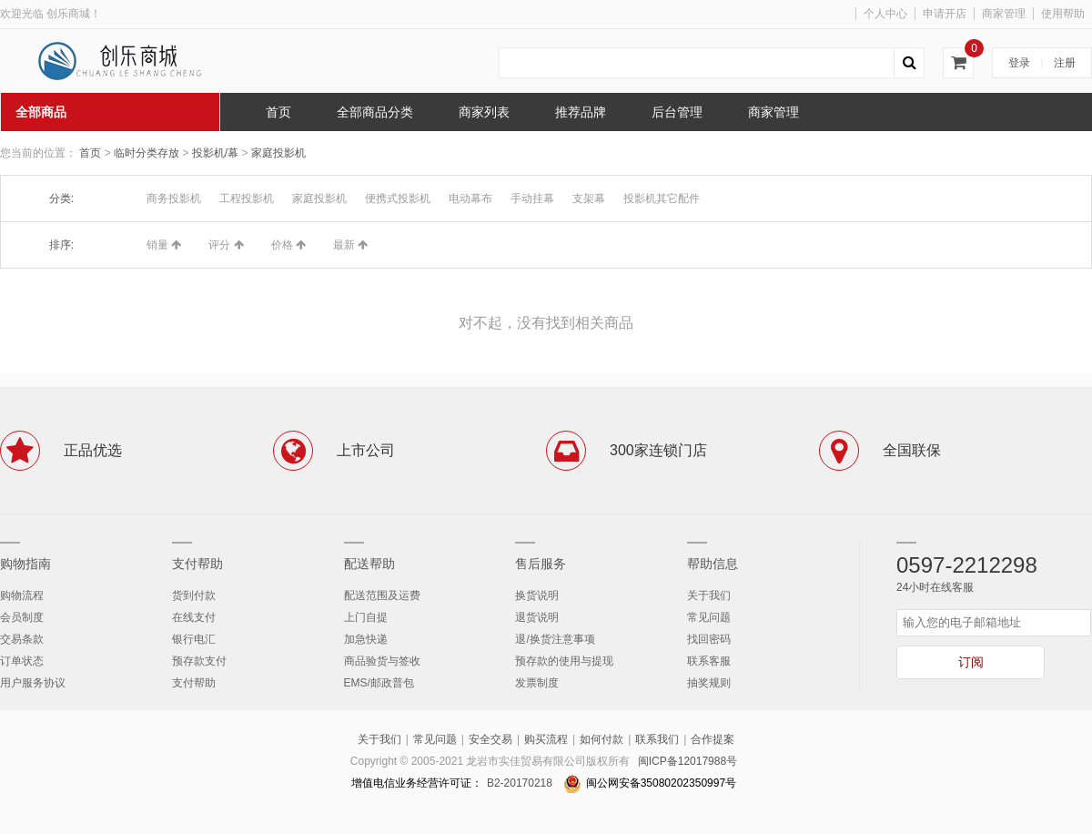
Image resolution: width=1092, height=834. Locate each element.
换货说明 (537, 595)
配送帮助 (369, 563)
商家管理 (1004, 13)
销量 (164, 245)
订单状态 (22, 661)
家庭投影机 (278, 153)
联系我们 (657, 739)
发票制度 (537, 682)
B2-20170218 (519, 783)
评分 (225, 245)
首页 (90, 153)
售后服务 (540, 563)
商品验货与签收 (382, 661)
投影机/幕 (217, 153)
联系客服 (709, 661)
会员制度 (22, 617)
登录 (1019, 62)
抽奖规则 (709, 682)
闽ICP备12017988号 (687, 761)
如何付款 (601, 739)
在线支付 (194, 617)
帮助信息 (712, 563)
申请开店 (944, 13)
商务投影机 (174, 198)
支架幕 (588, 198)
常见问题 (709, 617)
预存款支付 (199, 661)
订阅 (971, 662)
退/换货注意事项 (554, 639)
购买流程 (546, 739)
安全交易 (490, 739)
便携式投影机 (397, 198)
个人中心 (885, 13)
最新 (350, 245)
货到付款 (194, 595)
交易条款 (22, 639)
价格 (288, 245)
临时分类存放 (148, 153)
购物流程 (22, 595)
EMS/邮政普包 (379, 682)
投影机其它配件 (661, 198)
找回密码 (709, 639)
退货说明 (537, 617)
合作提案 (712, 739)
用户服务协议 (33, 682)
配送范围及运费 (382, 595)
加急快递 (366, 639)
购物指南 (25, 563)
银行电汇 (194, 639)
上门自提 (366, 617)
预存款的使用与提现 (564, 661)
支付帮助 (197, 563)
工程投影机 (246, 198)
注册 (1065, 62)
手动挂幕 (532, 198)
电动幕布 (470, 198)
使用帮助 (1063, 13)
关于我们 (709, 595)
